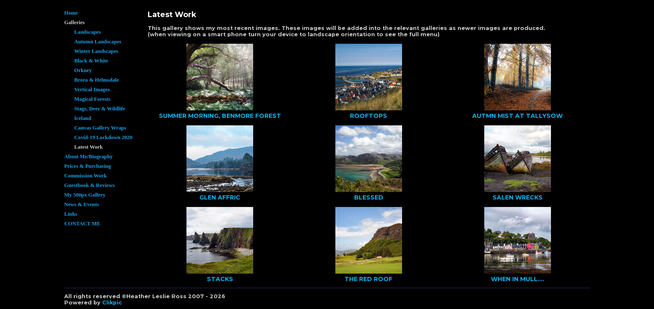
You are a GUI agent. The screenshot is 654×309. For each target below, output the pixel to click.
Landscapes (87, 32)
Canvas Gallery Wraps (100, 128)
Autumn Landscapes (97, 42)
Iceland (82, 118)
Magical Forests (92, 99)
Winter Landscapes (96, 51)
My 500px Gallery (85, 195)
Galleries (74, 22)
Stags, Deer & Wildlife (99, 109)
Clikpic (112, 302)
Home (71, 13)
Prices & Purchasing (87, 166)
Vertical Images (92, 89)
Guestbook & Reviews (89, 185)
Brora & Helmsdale (96, 80)
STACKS (220, 279)
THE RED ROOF (368, 279)
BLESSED (368, 197)
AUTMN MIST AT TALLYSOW (517, 116)
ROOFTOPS (368, 116)
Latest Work (88, 147)
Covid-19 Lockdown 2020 (103, 137)
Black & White (91, 61)
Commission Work (85, 176)
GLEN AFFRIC (219, 197)
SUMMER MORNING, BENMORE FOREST (220, 116)
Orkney (83, 70)
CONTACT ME (82, 224)
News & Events (81, 204)
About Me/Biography (88, 156)
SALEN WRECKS (518, 197)
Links (70, 214)
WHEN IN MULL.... (517, 279)
